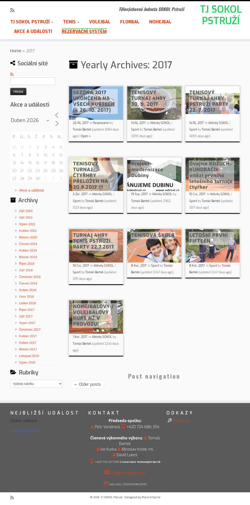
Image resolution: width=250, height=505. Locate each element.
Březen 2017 (28, 349)
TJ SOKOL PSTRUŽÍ (221, 15)
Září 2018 (26, 270)
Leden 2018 (27, 303)
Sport (135, 129)
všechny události (25, 431)
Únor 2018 (26, 296)
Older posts (87, 384)
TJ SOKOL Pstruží (111, 497)
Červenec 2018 (30, 277)
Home (15, 51)
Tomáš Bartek (82, 129)
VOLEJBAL (99, 22)
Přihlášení (181, 420)
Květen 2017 (28, 336)
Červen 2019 (28, 244)
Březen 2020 (28, 237)
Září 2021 (26, 217)
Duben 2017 (27, 342)
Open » (86, 136)
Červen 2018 (28, 283)
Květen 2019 (28, 250)
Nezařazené (101, 123)
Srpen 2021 (27, 224)
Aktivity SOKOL (160, 123)
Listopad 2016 (29, 356)
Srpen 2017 (27, 323)
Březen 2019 (28, 257)
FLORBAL (129, 22)
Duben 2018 (27, 290)
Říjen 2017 (26, 310)
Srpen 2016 (27, 362)
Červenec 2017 (30, 329)
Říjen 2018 (26, 263)
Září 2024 (26, 211)
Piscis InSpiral (151, 497)
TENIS (71, 22)
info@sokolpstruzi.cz (128, 472)
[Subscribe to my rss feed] (14, 10)
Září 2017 (26, 316)
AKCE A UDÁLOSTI (33, 31)
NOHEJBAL (160, 22)
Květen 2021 (28, 230)
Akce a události (31, 190)
